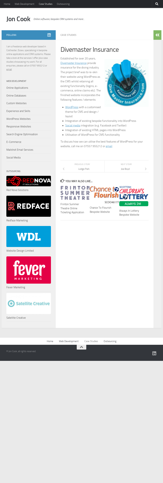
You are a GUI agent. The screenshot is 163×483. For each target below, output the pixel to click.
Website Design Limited (20, 250)
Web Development (24, 3)
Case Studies (45, 3)
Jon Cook (18, 19)
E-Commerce (13, 141)
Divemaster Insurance (73, 63)
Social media (72, 125)
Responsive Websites (18, 126)
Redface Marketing (17, 220)
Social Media (13, 157)
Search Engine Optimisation (22, 134)
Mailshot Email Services (19, 149)
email (109, 146)
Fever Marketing (15, 287)
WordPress (71, 107)
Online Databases (16, 95)
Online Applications (17, 87)
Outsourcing (63, 3)
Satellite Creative (16, 317)
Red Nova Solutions (17, 190)
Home (7, 3)
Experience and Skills (18, 111)
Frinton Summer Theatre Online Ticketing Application (72, 208)
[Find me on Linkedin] (49, 35)
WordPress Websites (18, 118)
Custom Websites (16, 103)
